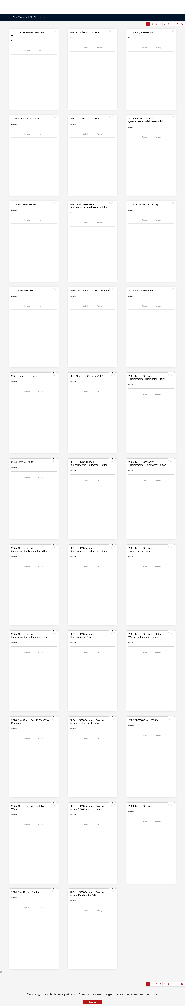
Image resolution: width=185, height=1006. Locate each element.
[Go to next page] (177, 24)
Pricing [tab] (41, 51)
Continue (92, 1002)
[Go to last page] (182, 24)
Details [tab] (27, 51)
